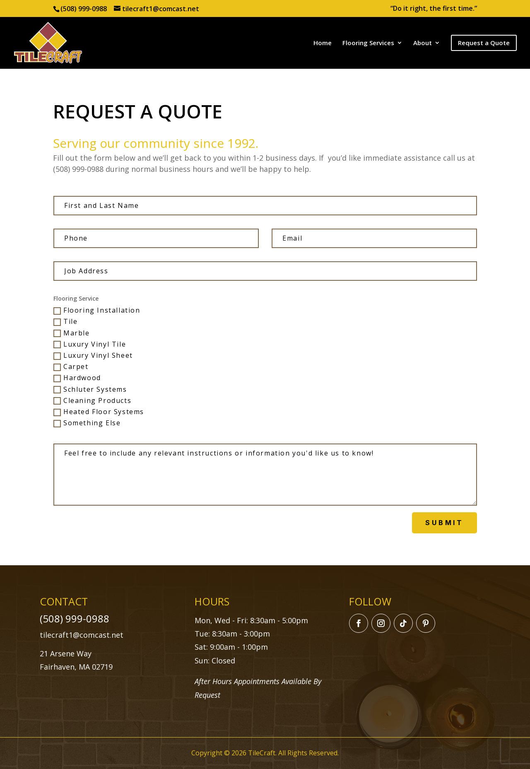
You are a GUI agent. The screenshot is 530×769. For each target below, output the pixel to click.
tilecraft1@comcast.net (81, 635)
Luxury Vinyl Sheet (93, 356)
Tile (65, 322)
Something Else (86, 423)
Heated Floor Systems (98, 412)
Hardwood (77, 378)
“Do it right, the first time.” (433, 9)
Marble (71, 333)
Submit (444, 522)
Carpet (71, 367)
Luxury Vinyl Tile (89, 344)
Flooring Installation (96, 310)
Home (322, 43)
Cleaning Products (92, 401)
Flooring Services (368, 43)
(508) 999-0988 (83, 8)
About (422, 43)
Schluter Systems (90, 390)
